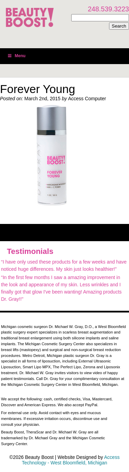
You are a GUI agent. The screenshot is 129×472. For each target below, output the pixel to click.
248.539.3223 (108, 9)
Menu (16, 55)
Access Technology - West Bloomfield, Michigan (71, 459)
